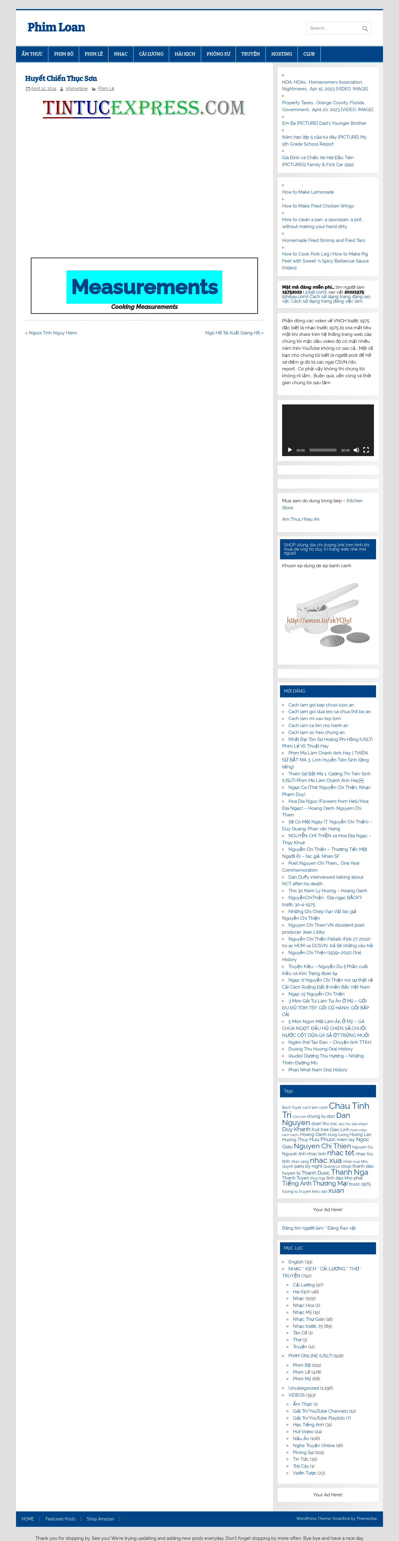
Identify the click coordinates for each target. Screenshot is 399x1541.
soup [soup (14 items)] (346, 1166)
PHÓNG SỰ (218, 54)
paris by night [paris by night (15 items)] (308, 1166)
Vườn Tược (305, 1473)
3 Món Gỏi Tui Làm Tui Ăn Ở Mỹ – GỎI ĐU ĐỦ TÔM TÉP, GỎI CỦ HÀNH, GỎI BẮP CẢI (325, 1008)
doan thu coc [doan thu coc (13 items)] (324, 1123)
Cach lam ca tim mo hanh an (318, 725)
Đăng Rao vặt (341, 1228)
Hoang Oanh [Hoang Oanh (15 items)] (313, 1134)
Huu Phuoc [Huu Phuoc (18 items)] (322, 1139)
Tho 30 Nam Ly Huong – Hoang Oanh (327, 890)
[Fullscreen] (366, 450)
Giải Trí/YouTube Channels (320, 1411)
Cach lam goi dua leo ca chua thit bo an (329, 711)
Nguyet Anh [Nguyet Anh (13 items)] (294, 1153)
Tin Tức (301, 1459)
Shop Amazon (100, 1519)
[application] (328, 430)
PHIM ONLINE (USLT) (310, 1356)
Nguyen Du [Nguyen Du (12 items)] (362, 1147)
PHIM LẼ (94, 54)
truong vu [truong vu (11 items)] (290, 1191)
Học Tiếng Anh (308, 1424)
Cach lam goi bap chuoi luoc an (321, 705)
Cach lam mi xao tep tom (314, 718)
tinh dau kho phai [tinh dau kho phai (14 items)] (344, 1177)
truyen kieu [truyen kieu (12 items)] (309, 1191)
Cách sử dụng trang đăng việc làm (326, 301)
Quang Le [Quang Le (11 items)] (331, 1166)
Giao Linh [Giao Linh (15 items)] (339, 1129)
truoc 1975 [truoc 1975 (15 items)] (360, 1184)
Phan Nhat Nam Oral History (317, 1070)
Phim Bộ (302, 1365)
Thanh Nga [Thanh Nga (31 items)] (349, 1172)
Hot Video (303, 1431)
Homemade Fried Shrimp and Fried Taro (323, 240)
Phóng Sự (303, 1452)
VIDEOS (296, 1395)
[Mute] (356, 450)
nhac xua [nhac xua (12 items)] (351, 1161)
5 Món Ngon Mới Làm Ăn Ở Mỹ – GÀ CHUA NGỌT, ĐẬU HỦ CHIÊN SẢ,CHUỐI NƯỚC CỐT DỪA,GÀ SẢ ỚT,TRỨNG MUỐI (325, 1028)
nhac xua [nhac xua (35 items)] (326, 1160)
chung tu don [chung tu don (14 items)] (321, 1116)
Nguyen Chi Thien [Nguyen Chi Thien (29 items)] (322, 1146)
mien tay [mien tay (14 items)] (346, 1139)
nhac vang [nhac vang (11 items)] (300, 1162)
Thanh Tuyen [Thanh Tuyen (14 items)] (295, 1177)
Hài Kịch (301, 1292)
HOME (27, 1519)
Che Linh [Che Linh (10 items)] (299, 1116)
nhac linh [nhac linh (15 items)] (316, 1154)
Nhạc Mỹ (302, 1312)
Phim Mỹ (302, 1379)
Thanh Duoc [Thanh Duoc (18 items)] (315, 1173)
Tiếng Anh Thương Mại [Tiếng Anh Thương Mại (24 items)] (315, 1183)
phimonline (77, 88)
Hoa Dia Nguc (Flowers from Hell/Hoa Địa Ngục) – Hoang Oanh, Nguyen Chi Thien (325, 808)
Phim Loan (56, 27)
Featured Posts (61, 1519)
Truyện (300, 1347)
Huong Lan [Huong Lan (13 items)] (360, 1134)
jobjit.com (315, 292)
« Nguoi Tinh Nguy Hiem (51, 333)
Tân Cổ (300, 1333)
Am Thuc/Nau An (301, 519)
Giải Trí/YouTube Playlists (319, 1418)
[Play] (290, 450)
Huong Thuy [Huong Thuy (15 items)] (295, 1139)
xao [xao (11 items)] (324, 1191)
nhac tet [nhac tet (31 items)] (340, 1152)
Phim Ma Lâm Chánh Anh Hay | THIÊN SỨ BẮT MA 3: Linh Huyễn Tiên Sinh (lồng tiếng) (325, 760)
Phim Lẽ (106, 88)
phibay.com (295, 296)
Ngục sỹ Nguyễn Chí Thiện (316, 994)
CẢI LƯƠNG (151, 54)
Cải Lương (304, 1285)
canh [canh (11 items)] (323, 1107)
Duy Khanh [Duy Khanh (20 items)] (296, 1129)
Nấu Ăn (301, 1438)
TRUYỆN (250, 54)
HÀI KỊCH (185, 54)
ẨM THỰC (32, 54)
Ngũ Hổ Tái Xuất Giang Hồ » (234, 333)
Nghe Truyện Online (314, 1445)
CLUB (309, 54)
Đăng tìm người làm (303, 1228)
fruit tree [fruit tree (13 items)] (320, 1129)
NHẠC (120, 54)
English (296, 1262)
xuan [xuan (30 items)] (336, 1190)
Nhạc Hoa (303, 1305)
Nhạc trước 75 (308, 1326)
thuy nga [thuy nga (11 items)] (318, 1178)
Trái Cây (301, 1466)
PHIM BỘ (63, 54)
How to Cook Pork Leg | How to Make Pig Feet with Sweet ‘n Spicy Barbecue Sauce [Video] (325, 261)
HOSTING (281, 54)
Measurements (144, 287)
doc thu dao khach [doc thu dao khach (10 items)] (353, 1124)
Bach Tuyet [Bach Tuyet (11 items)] (291, 1107)
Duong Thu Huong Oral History (320, 1049)
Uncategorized (303, 1388)
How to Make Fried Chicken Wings (318, 206)
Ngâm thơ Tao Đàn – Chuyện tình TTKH (329, 1042)
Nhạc (298, 1298)
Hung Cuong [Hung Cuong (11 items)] (338, 1135)
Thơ (297, 1340)
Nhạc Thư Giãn (309, 1319)
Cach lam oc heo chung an (316, 732)
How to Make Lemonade (308, 192)
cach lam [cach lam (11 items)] (310, 1107)
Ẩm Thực (302, 1404)
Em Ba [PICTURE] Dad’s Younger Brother (324, 123)
